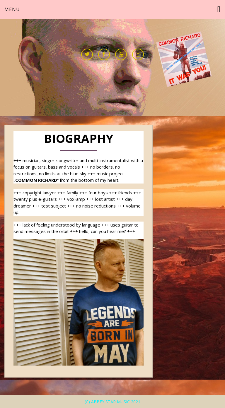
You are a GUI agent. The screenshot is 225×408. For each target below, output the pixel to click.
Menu (12, 9)
